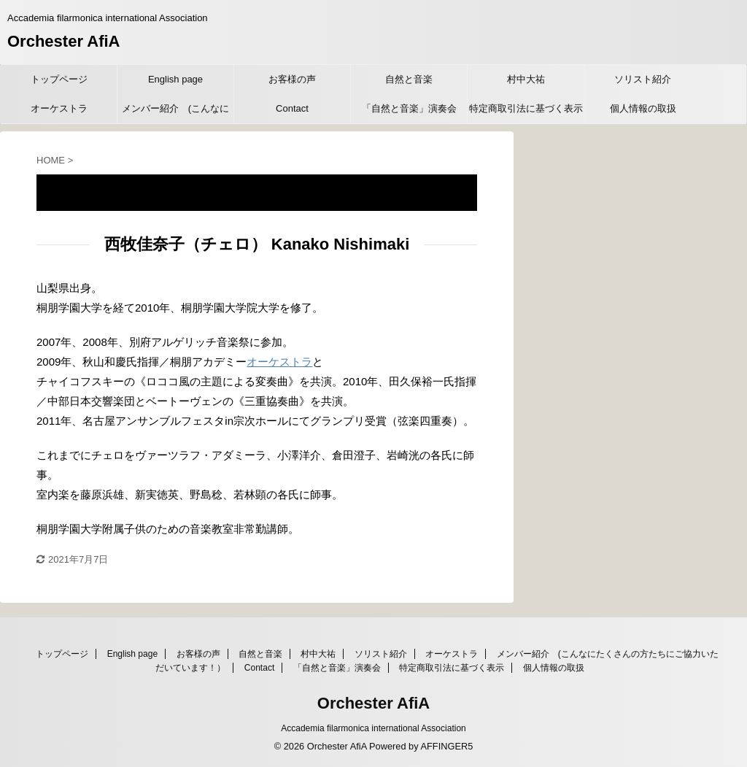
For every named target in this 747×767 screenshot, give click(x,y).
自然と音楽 (409, 79)
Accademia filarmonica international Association (373, 728)
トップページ (59, 79)
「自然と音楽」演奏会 (409, 108)
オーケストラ (59, 108)
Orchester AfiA (63, 41)
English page (175, 79)
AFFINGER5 (446, 746)
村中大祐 (526, 79)
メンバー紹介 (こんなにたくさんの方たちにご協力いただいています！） (176, 113)
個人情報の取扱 (643, 108)
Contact (292, 108)
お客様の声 (292, 79)
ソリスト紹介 (642, 79)
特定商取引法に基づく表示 (526, 108)
